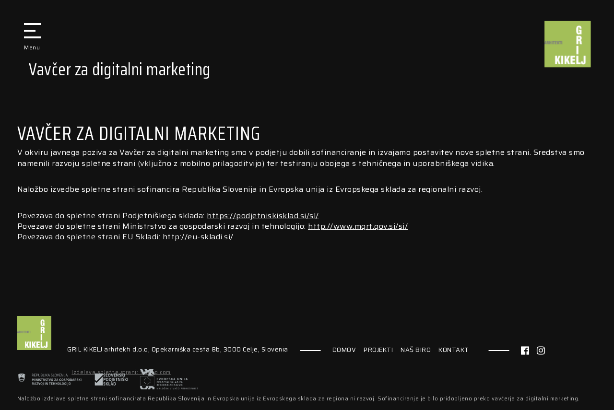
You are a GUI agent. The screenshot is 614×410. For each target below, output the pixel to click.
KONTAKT (453, 350)
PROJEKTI (378, 350)
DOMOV (344, 350)
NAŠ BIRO (416, 350)
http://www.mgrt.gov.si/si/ (358, 226)
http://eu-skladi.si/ (198, 237)
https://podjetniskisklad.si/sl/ (263, 216)
